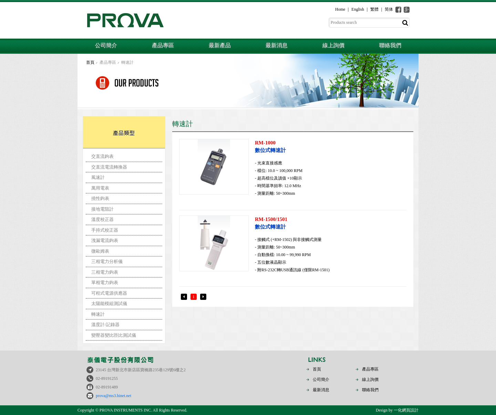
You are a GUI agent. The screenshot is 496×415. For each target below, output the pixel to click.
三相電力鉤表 (104, 272)
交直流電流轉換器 (109, 167)
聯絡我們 (390, 45)
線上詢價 (333, 45)
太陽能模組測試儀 (109, 303)
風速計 (98, 177)
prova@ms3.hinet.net (113, 395)
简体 (389, 9)
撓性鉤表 (100, 198)
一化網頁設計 (406, 410)
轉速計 (127, 62)
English (357, 9)
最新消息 (277, 45)
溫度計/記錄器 (105, 324)
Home (340, 9)
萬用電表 (100, 188)
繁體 (374, 9)
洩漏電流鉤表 (104, 240)
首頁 (90, 62)
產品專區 (163, 45)
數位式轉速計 (330, 146)
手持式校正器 (104, 230)
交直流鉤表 (102, 156)
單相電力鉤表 (104, 282)
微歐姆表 (100, 251)
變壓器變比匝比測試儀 (113, 335)
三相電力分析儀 (107, 261)
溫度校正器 (102, 219)
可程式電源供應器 (109, 293)
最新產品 (220, 45)
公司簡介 (106, 45)
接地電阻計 (102, 209)
